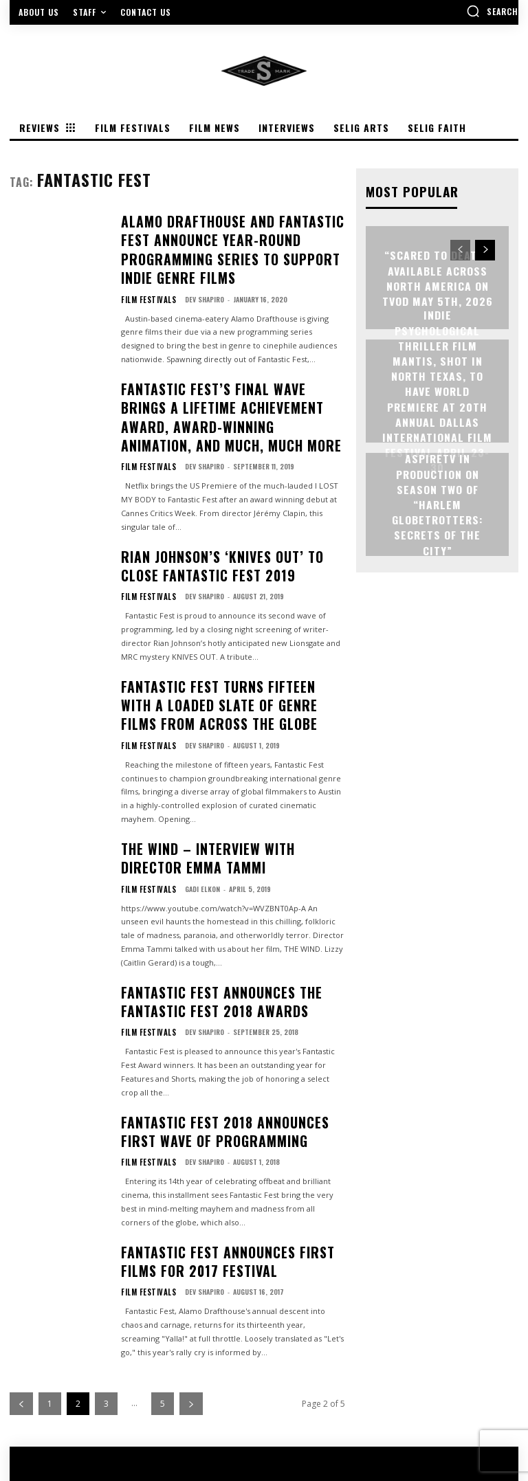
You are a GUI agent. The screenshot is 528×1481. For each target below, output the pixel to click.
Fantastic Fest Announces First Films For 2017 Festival (232, 1127)
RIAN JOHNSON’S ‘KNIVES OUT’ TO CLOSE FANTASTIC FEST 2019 (218, 491)
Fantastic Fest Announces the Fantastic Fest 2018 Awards (228, 889)
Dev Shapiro (196, 264)
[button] (492, 11)
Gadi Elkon (194, 781)
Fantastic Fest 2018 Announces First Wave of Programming (232, 1008)
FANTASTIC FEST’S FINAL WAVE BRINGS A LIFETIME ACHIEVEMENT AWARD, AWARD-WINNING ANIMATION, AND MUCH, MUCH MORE (228, 365)
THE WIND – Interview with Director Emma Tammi (230, 756)
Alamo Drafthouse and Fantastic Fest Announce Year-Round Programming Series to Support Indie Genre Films (222, 232)
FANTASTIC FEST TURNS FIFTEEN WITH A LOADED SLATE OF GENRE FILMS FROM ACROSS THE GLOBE (232, 616)
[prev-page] (21, 1263)
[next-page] (191, 1263)
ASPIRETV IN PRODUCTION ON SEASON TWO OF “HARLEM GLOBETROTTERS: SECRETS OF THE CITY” (437, 503)
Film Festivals (144, 264)
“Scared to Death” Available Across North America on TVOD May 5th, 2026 (437, 276)
